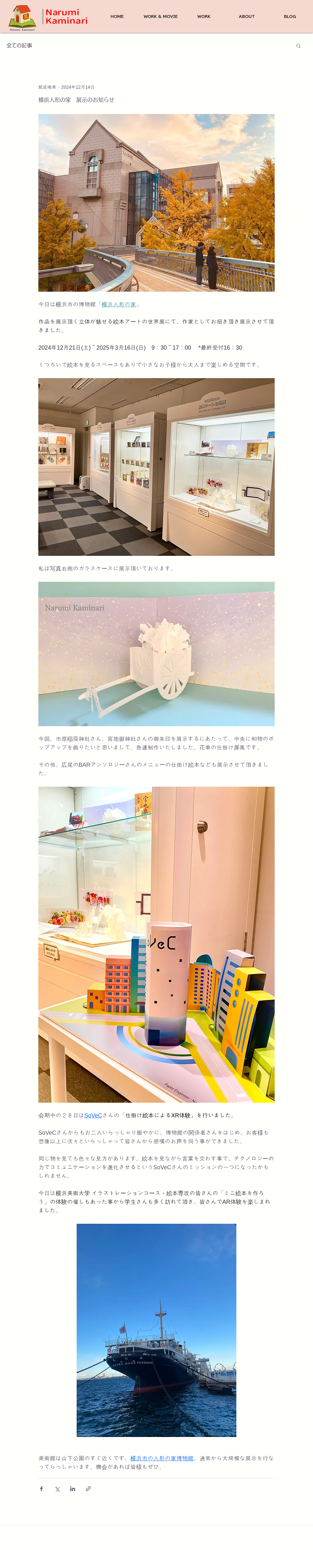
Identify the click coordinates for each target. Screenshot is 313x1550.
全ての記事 (19, 45)
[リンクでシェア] (88, 1489)
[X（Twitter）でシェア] (57, 1489)
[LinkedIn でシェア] (73, 1489)
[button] (298, 45)
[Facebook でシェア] (41, 1489)
